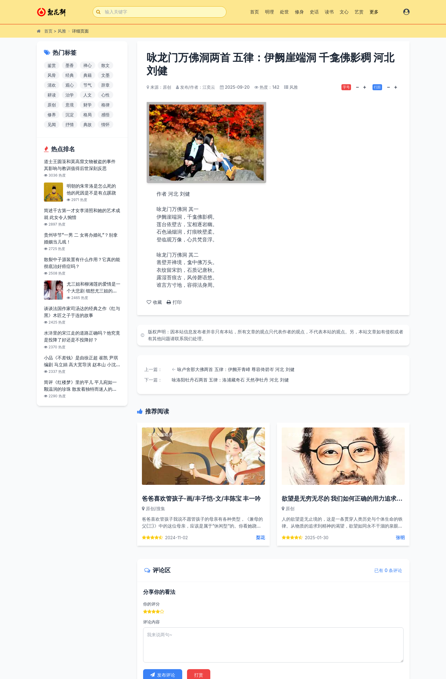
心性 (105, 94)
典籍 (87, 75)
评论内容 (151, 621)
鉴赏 (51, 65)
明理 (269, 12)
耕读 (51, 94)
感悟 (105, 114)
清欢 (51, 85)
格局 (87, 114)
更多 (374, 12)
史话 (314, 12)
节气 (87, 85)
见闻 (51, 124)
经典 (69, 75)
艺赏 (359, 12)
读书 (329, 12)
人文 (87, 94)
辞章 (105, 85)
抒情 (69, 124)
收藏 (154, 302)
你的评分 (151, 603)
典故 (87, 124)
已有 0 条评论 (388, 570)
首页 (254, 12)
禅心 (87, 65)
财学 (87, 104)
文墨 (105, 75)
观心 (69, 85)
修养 (51, 114)
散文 (105, 65)
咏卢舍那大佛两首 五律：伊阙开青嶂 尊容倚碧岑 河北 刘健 (235, 369)
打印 (174, 302)
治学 (69, 94)
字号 (346, 87)
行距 (377, 87)
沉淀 (69, 114)
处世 (284, 12)
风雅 (62, 30)
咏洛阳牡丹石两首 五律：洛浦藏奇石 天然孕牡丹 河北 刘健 (230, 380)
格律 (105, 104)
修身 (299, 12)
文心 (344, 12)
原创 (51, 104)
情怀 (105, 124)
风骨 (51, 75)
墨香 (69, 65)
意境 (69, 104)
